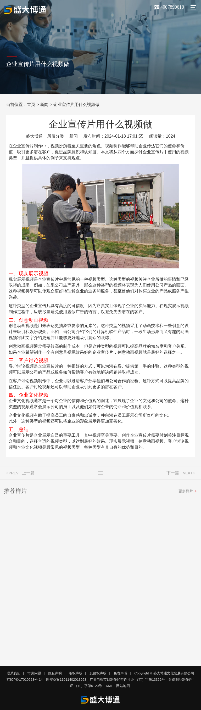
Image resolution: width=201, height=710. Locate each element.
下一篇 (172, 474)
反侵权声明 (98, 673)
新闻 (44, 104)
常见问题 (34, 673)
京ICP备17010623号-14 (24, 679)
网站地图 (123, 686)
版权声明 (75, 673)
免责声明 (120, 673)
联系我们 (13, 673)
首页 (31, 104)
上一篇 (28, 474)
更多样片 (185, 492)
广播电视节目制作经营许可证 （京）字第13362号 (127, 679)
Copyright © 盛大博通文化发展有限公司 (164, 673)
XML (109, 686)
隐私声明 (55, 673)
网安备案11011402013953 (66, 679)
